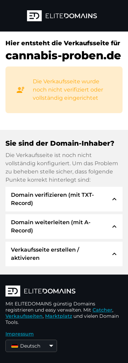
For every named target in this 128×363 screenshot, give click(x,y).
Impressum (19, 334)
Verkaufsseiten (24, 316)
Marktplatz (58, 316)
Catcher (102, 310)
